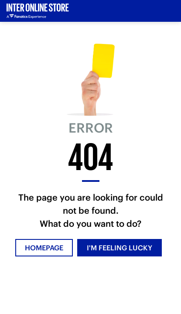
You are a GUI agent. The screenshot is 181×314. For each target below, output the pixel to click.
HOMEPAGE (44, 247)
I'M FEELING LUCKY (119, 247)
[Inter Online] (38, 11)
